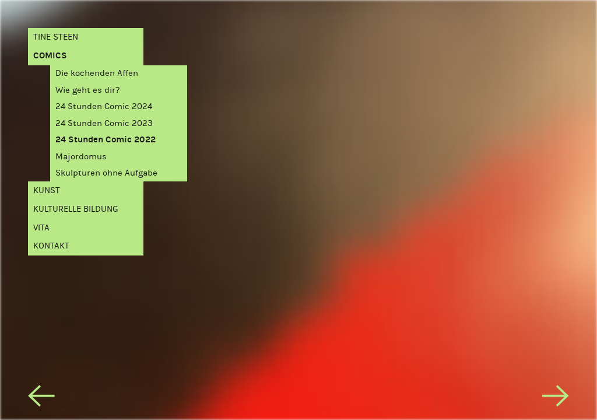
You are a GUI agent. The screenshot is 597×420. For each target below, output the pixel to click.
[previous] (41, 398)
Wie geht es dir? (87, 90)
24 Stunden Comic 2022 (105, 139)
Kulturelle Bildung (75, 209)
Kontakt (51, 245)
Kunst (46, 190)
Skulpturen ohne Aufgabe (106, 172)
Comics (50, 55)
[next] (555, 398)
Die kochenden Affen (96, 73)
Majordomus (81, 156)
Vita (41, 227)
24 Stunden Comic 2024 (103, 106)
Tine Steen (55, 37)
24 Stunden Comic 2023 (104, 123)
